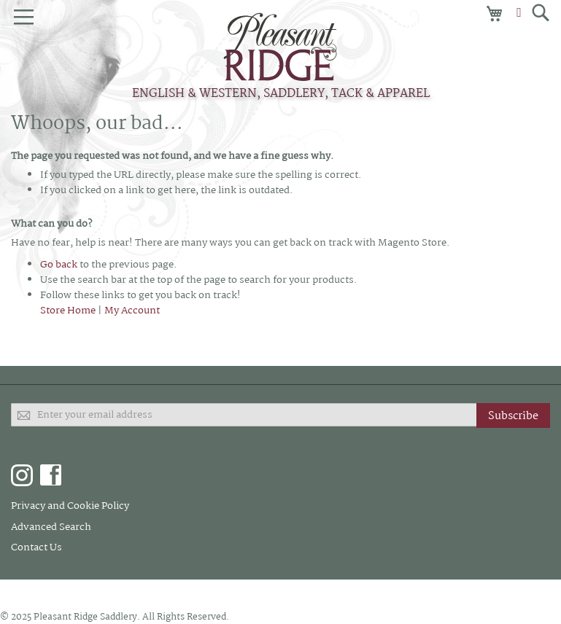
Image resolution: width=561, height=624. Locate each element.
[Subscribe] (513, 415)
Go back (58, 265)
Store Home (68, 311)
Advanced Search (51, 527)
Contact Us (36, 547)
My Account (132, 311)
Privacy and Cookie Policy (70, 506)
